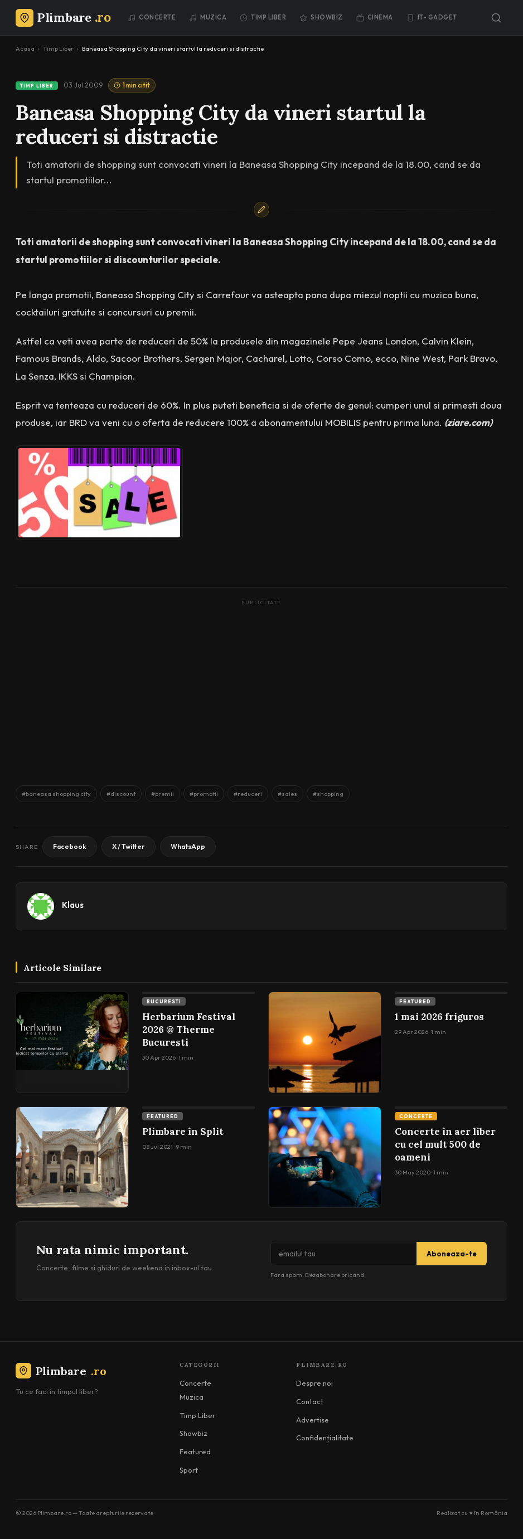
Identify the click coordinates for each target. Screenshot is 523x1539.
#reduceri (248, 794)
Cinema (374, 17)
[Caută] (496, 18)
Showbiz (321, 17)
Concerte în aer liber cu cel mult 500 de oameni (445, 1144)
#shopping (328, 794)
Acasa (25, 48)
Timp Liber (263, 17)
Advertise (312, 1419)
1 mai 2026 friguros (439, 1017)
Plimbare (61, 1371)
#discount (120, 794)
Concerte (152, 17)
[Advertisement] (261, 687)
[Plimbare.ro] (63, 17)
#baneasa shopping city (56, 794)
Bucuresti (164, 1001)
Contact (309, 1401)
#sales (287, 794)
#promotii (204, 794)
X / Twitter (128, 846)
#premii (162, 794)
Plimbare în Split (183, 1131)
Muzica (207, 17)
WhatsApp (188, 846)
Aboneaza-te (452, 1253)
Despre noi (314, 1382)
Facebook (69, 846)
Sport (189, 1469)
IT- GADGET (431, 17)
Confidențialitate (324, 1437)
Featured (415, 1001)
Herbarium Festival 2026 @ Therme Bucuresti (188, 1029)
